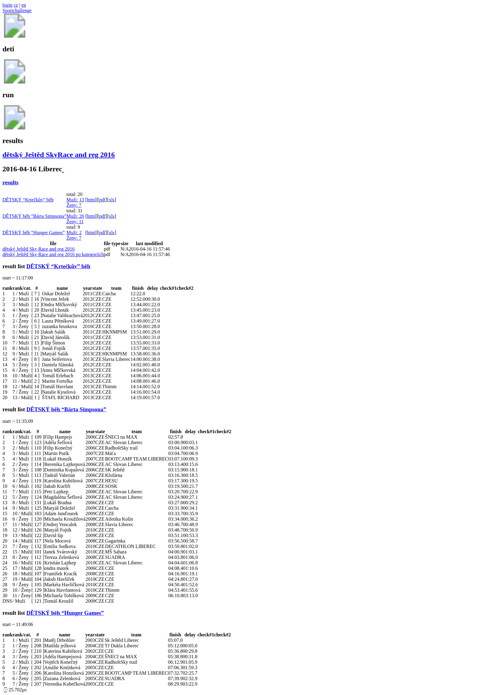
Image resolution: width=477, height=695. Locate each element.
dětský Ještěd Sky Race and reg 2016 (38, 249)
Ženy (73, 205)
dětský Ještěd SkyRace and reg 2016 (58, 155)
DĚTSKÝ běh (28, 199)
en (23, 5)
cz (16, 5)
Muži (75, 199)
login (7, 5)
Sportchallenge (17, 10)
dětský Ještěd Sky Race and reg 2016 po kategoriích (53, 254)
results (10, 182)
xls (112, 199)
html (91, 199)
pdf (102, 199)
